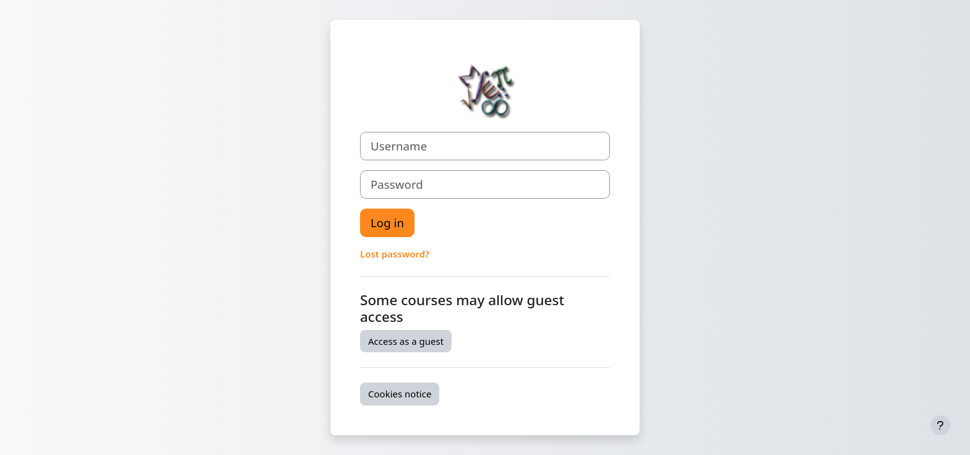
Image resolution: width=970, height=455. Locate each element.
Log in (387, 222)
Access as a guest (406, 341)
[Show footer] (940, 425)
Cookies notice (399, 394)
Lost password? (394, 254)
